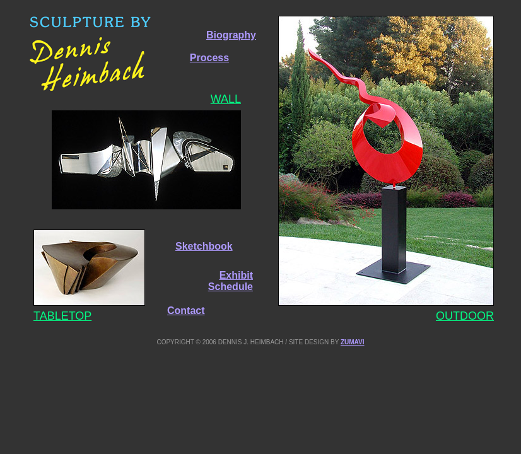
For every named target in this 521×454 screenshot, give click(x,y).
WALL (226, 99)
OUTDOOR (465, 316)
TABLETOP (62, 316)
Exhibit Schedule (230, 281)
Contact (186, 310)
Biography (231, 35)
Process (209, 57)
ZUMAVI (353, 342)
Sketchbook (204, 246)
